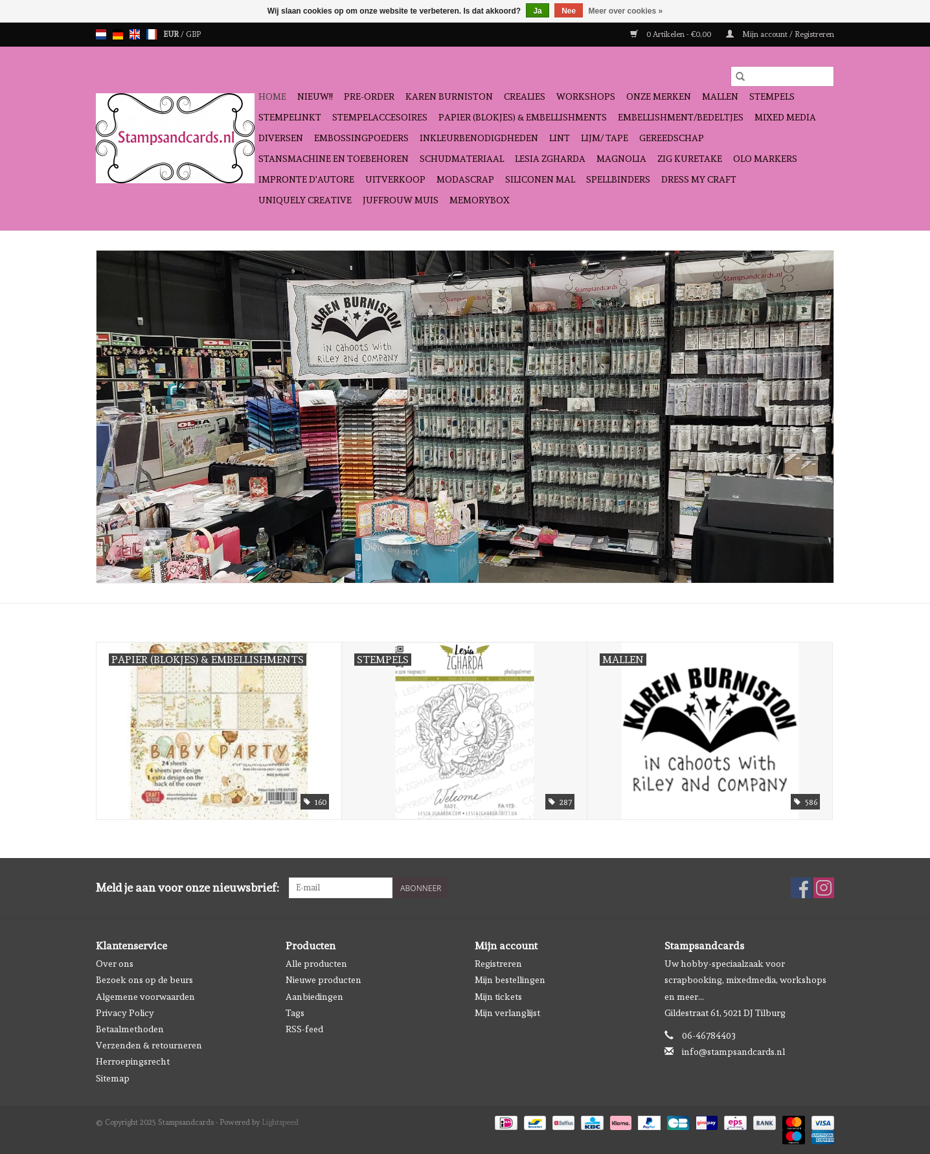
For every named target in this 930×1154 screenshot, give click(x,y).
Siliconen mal (540, 179)
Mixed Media (785, 117)
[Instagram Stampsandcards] (823, 887)
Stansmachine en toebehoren (333, 158)
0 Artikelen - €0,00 (671, 34)
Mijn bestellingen (510, 980)
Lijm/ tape (604, 138)
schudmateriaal (462, 158)
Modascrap (465, 179)
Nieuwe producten (323, 980)
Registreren (498, 963)
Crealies (524, 96)
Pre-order (369, 96)
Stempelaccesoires (379, 117)
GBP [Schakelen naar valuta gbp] (193, 34)
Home (272, 96)
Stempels (772, 96)
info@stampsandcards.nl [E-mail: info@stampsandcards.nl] (733, 1052)
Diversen (280, 138)
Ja (537, 11)
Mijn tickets (498, 996)
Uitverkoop (395, 179)
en (135, 34)
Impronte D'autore (306, 179)
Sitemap (113, 1078)
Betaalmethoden (130, 1029)
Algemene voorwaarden (145, 996)
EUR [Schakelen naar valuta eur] (172, 34)
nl (101, 34)
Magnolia (621, 158)
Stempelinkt (289, 117)
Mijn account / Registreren (780, 34)
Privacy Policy (125, 1013)
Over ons (114, 963)
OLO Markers (765, 158)
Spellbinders (618, 179)
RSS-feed (304, 1029)
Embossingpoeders (361, 138)
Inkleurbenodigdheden (479, 138)
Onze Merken (658, 96)
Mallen (720, 96)
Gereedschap (671, 138)
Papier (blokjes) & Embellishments (522, 117)
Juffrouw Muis (400, 200)
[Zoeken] (782, 76)
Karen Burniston (449, 96)
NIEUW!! (315, 96)
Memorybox (479, 200)
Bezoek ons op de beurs (144, 980)
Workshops (585, 96)
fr (151, 34)
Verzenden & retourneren (149, 1045)
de (118, 34)
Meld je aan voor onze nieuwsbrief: (187, 887)
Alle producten (316, 963)
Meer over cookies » (626, 11)
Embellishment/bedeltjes (680, 117)
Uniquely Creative (305, 200)
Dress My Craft (698, 179)
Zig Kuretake (689, 158)
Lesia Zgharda (550, 158)
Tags (295, 1013)
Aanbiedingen (314, 996)
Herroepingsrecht (133, 1061)
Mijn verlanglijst (507, 1013)
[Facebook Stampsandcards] (801, 887)
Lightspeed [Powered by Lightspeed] (280, 1122)
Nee (568, 11)
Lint (559, 138)
